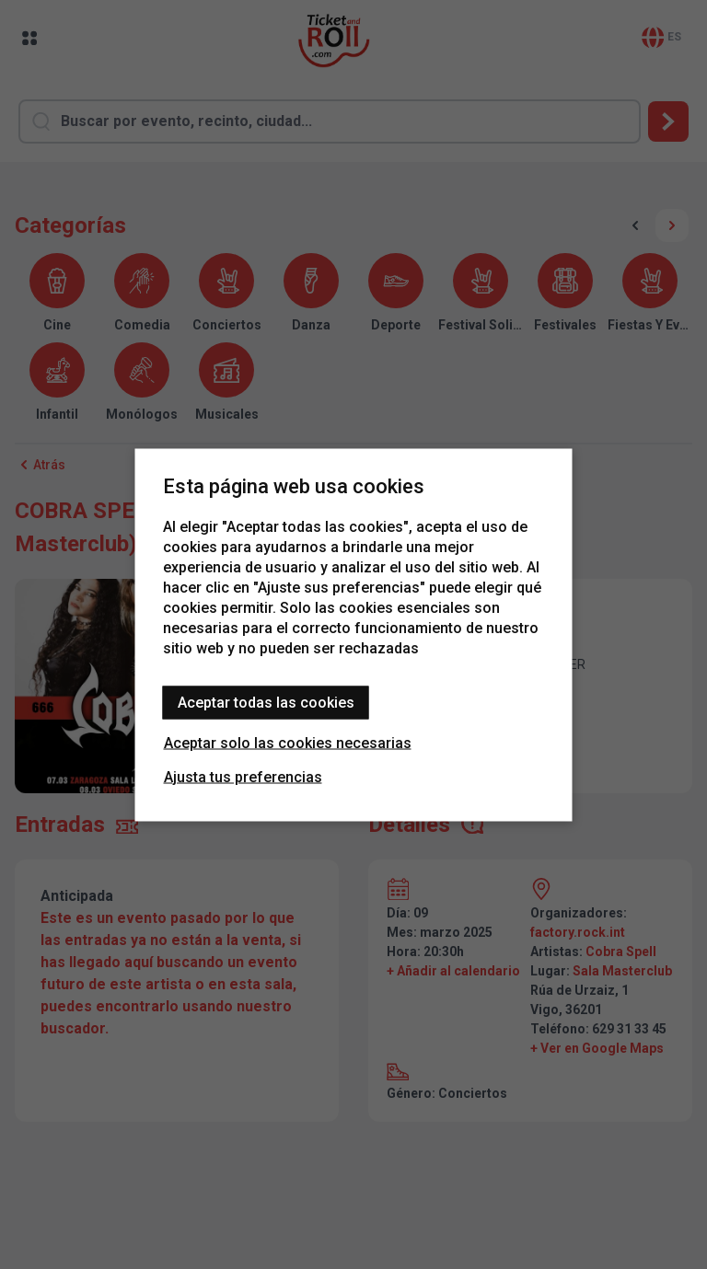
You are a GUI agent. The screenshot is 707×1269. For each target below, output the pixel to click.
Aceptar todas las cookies (266, 701)
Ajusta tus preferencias (243, 776)
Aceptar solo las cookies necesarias (287, 742)
